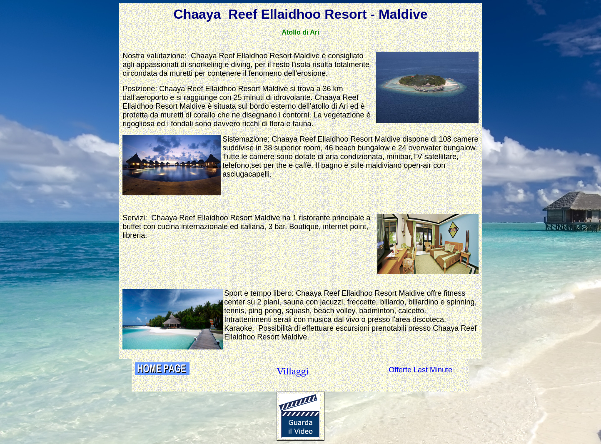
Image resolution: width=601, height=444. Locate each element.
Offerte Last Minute (420, 370)
